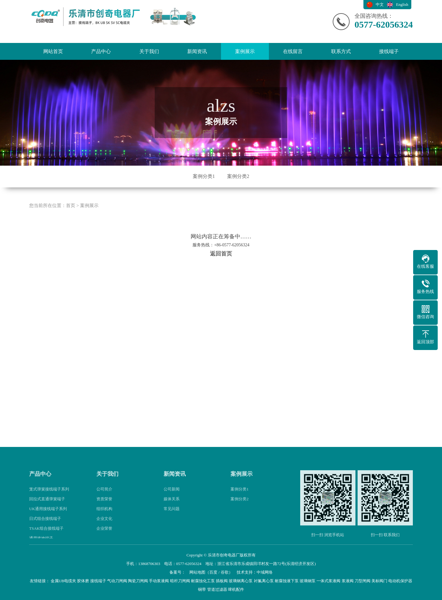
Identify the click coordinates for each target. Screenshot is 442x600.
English (402, 4)
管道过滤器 (217, 589)
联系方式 (341, 51)
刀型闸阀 (362, 581)
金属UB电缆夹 (63, 581)
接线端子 (389, 51)
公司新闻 (172, 495)
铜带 (202, 589)
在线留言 (293, 51)
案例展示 (245, 51)
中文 (380, 4)
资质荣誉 (104, 504)
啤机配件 (236, 589)
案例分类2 (238, 176)
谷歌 (225, 572)
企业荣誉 (104, 534)
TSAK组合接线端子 (46, 534)
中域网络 (265, 572)
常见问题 (172, 514)
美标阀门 (379, 581)
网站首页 (53, 51)
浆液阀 (348, 581)
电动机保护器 (400, 581)
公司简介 (104, 495)
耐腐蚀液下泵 (287, 581)
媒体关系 (172, 504)
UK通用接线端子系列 (48, 514)
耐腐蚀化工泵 (203, 581)
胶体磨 (83, 581)
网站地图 (197, 572)
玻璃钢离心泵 (241, 581)
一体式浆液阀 (328, 581)
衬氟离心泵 (264, 581)
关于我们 (149, 51)
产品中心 (101, 51)
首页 (70, 211)
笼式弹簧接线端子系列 (49, 495)
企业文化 (104, 524)
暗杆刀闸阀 (180, 581)
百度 (213, 572)
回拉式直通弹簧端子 (47, 504)
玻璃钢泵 (308, 581)
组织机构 (104, 514)
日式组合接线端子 (45, 524)
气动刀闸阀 (117, 581)
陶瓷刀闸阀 (138, 581)
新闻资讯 (197, 51)
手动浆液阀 (159, 581)
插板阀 (222, 581)
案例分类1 (204, 176)
